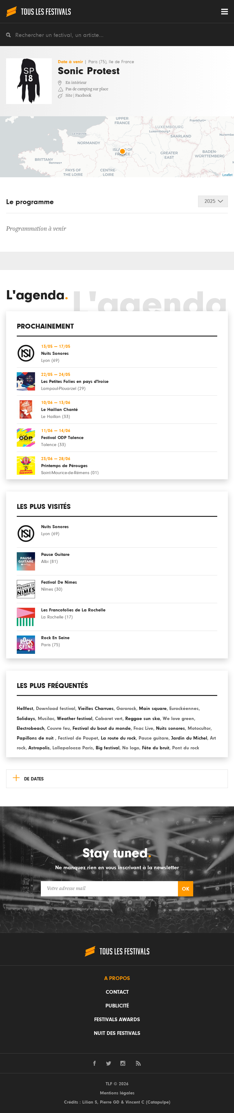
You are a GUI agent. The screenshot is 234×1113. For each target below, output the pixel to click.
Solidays (26, 718)
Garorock (126, 708)
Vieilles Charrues (96, 708)
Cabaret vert (108, 718)
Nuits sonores (170, 728)
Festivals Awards (117, 1019)
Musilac (46, 718)
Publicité (117, 1006)
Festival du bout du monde (102, 728)
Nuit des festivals (117, 1033)
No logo (130, 747)
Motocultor (199, 728)
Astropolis (39, 747)
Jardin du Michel (189, 738)
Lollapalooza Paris (72, 747)
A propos (117, 978)
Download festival (55, 708)
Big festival (107, 747)
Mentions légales (117, 1093)
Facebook (83, 96)
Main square (153, 708)
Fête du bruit (155, 747)
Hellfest (25, 708)
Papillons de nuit (36, 738)
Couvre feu (58, 728)
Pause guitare (153, 738)
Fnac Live (143, 728)
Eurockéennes (184, 708)
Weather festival (74, 718)
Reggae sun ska (142, 718)
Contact (117, 992)
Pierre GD (109, 1102)
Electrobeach (30, 728)
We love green (178, 718)
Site (69, 96)
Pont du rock (185, 747)
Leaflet (227, 175)
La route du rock (118, 738)
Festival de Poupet (78, 738)
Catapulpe (158, 1102)
